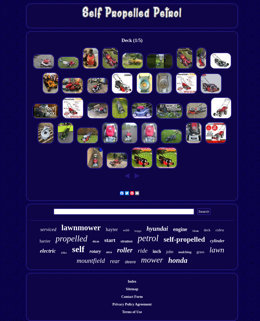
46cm (95, 241)
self (78, 249)
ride (143, 250)
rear (115, 261)
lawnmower (81, 227)
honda (177, 260)
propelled (71, 238)
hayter (112, 229)
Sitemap (132, 289)
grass (200, 252)
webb (126, 230)
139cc (64, 252)
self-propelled (184, 239)
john (169, 252)
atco (109, 252)
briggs (138, 230)
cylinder (217, 240)
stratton (127, 241)
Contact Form (132, 297)
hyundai (157, 228)
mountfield (91, 260)
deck (207, 230)
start (110, 240)
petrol (148, 238)
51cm (195, 230)
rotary (95, 251)
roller (125, 250)
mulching (184, 252)
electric (48, 251)
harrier (45, 241)
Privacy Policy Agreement (132, 304)
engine (180, 229)
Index (132, 281)
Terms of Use (132, 312)
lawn (216, 250)
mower (152, 259)
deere (130, 261)
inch (157, 251)
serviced (48, 229)
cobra (220, 230)
